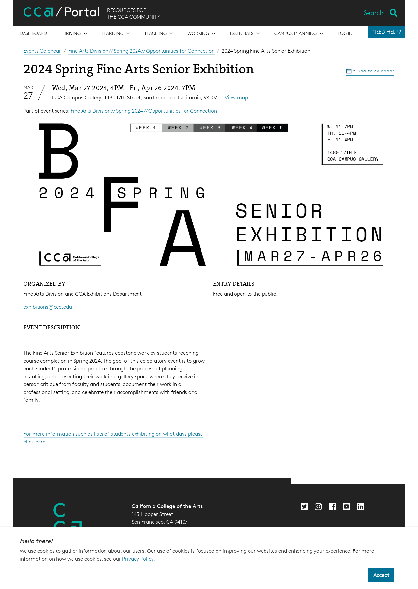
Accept (381, 575)
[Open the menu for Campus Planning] (299, 33)
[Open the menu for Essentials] (245, 33)
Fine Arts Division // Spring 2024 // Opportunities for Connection (141, 51)
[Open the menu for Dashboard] (33, 33)
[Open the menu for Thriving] (74, 33)
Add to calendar (370, 71)
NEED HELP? (386, 32)
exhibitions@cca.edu (48, 307)
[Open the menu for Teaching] (159, 33)
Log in (345, 33)
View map (236, 97)
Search (374, 13)
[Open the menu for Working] (202, 33)
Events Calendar (42, 51)
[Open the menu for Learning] (116, 33)
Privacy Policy (137, 559)
